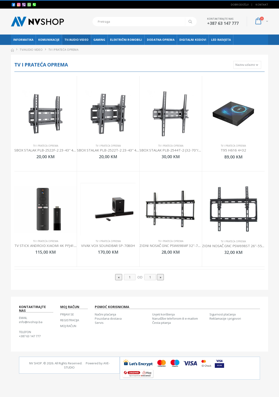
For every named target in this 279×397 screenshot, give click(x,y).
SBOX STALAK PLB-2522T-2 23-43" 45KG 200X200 (118, 150)
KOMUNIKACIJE (49, 40)
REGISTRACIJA (69, 320)
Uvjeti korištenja (163, 314)
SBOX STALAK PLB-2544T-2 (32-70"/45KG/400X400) (182, 150)
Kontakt (262, 4)
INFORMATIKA (23, 40)
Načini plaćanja (105, 314)
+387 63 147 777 (30, 336)
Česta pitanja (161, 323)
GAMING (99, 40)
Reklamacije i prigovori (225, 318)
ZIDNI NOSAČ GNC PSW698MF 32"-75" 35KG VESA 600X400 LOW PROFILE (199, 245)
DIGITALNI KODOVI (192, 40)
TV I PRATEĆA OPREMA (45, 145)
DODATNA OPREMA (160, 40)
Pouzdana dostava (108, 318)
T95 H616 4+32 (233, 150)
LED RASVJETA (221, 40)
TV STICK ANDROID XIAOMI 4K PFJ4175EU (48, 245)
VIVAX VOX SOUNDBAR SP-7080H (108, 245)
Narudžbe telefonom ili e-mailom (175, 318)
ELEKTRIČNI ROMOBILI (126, 40)
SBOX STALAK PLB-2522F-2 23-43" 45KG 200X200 (54, 150)
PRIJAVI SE (67, 314)
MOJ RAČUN (68, 326)
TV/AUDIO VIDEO (76, 40)
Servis (99, 323)
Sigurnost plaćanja (222, 314)
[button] (261, 21)
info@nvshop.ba (30, 322)
